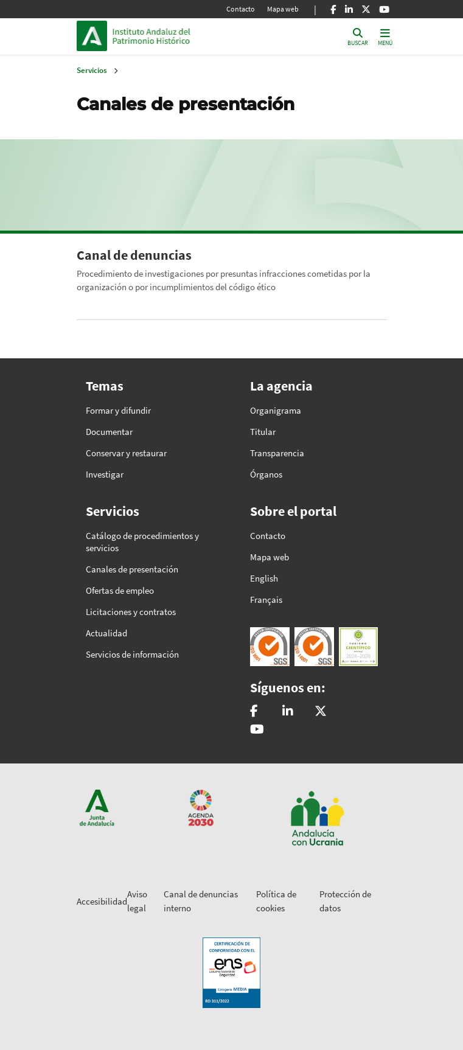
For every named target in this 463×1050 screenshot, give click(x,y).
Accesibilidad (102, 901)
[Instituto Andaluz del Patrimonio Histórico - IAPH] (287, 712)
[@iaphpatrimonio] (321, 712)
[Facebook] (333, 9)
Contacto (240, 8)
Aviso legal (137, 901)
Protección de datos (345, 901)
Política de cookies (276, 901)
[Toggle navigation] (385, 36)
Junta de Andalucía (92, 36)
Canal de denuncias (134, 254)
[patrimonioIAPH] (254, 712)
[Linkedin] (349, 9)
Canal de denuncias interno (201, 901)
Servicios (92, 70)
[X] (366, 9)
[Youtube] (384, 9)
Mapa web (283, 8)
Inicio (194, 36)
